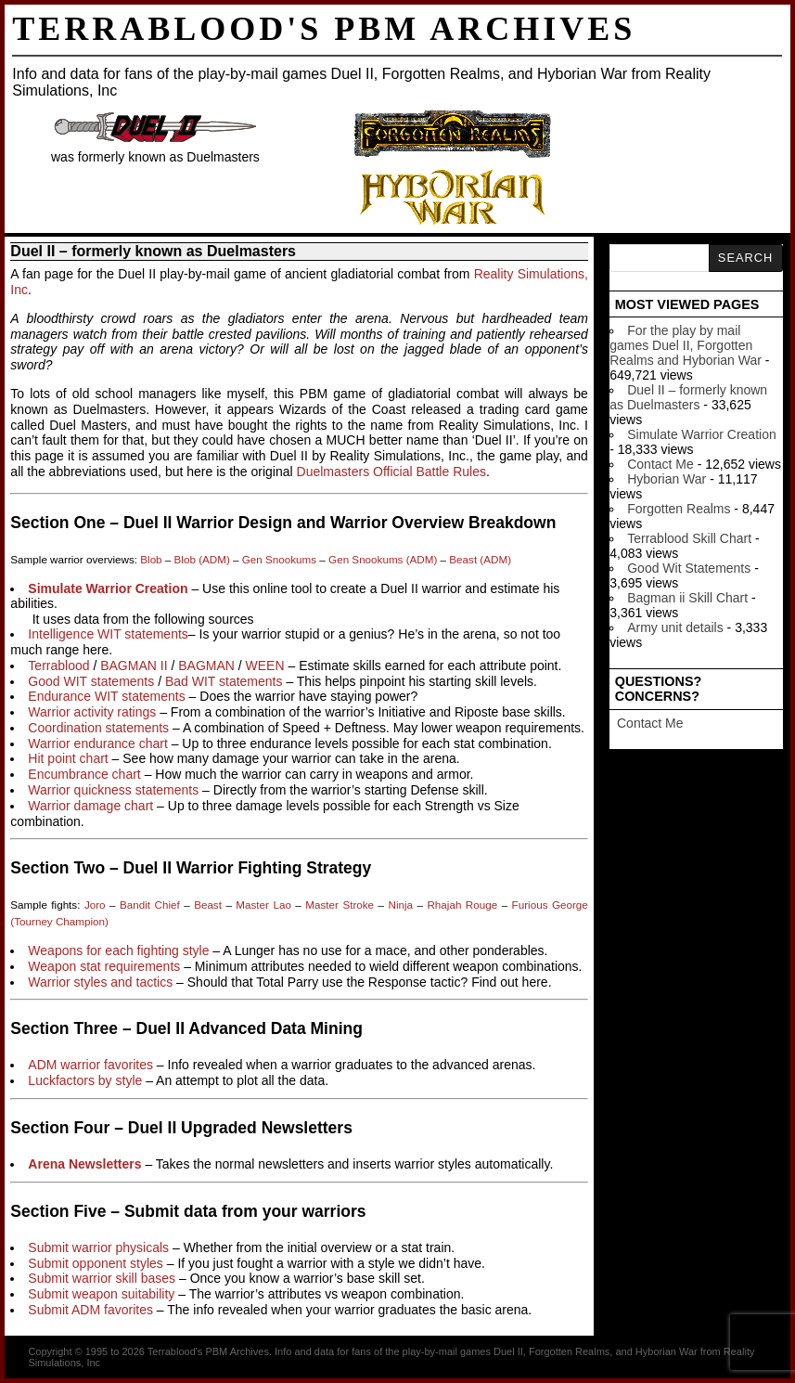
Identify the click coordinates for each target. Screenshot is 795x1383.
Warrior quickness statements (113, 789)
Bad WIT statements (224, 681)
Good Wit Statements (688, 568)
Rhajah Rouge (462, 904)
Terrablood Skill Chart (689, 538)
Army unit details (675, 627)
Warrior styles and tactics (100, 982)
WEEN (265, 665)
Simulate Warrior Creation (701, 434)
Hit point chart (68, 758)
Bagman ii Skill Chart (687, 597)
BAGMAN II (133, 665)
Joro (95, 904)
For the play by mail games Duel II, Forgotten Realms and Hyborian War (685, 345)
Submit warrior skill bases (101, 1278)
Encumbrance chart (84, 774)
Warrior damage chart (90, 805)
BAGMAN (206, 665)
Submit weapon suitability (101, 1293)
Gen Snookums (279, 559)
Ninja (400, 904)
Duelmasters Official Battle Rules (391, 471)
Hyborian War (666, 479)
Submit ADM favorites (90, 1309)
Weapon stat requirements (104, 966)
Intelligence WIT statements (107, 634)
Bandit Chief (150, 904)
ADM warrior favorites (90, 1064)
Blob (150, 559)
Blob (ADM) (202, 559)
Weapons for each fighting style (118, 950)
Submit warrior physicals (98, 1247)
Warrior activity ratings (92, 711)
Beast (208, 904)
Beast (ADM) (480, 559)
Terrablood (58, 665)
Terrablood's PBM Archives (323, 28)
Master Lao (263, 904)
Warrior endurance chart (97, 743)
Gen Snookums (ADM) (382, 559)
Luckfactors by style (85, 1080)
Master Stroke (339, 904)
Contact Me (660, 464)
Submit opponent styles (95, 1263)
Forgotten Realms (678, 508)
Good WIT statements (91, 681)
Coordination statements (98, 727)
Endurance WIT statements (106, 696)
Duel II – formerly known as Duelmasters (688, 397)
